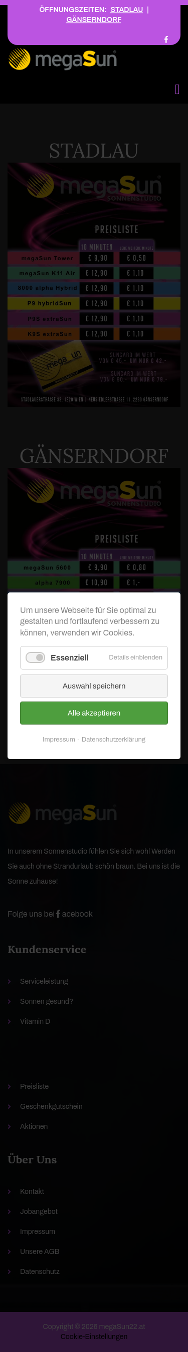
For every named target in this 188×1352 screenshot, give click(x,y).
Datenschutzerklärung (113, 740)
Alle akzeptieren (94, 714)
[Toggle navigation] (177, 89)
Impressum (59, 740)
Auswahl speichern (94, 687)
